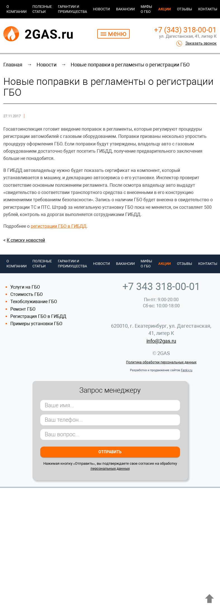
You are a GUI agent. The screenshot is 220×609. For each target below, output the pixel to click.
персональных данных (110, 468)
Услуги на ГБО (25, 287)
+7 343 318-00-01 (161, 286)
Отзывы (184, 9)
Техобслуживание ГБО (33, 301)
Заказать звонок (201, 43)
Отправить (110, 452)
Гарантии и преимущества (72, 9)
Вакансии (125, 9)
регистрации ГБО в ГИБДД (58, 226)
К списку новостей (26, 240)
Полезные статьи (42, 9)
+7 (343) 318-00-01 (185, 30)
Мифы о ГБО (146, 9)
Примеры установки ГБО (36, 323)
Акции (164, 9)
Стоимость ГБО (26, 294)
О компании (16, 9)
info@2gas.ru (161, 341)
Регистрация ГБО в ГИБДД (38, 316)
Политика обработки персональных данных (161, 362)
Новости (101, 9)
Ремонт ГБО (23, 309)
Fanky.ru (186, 370)
